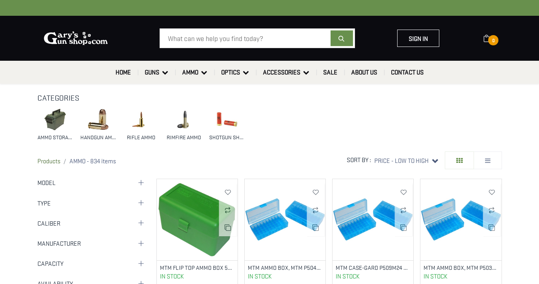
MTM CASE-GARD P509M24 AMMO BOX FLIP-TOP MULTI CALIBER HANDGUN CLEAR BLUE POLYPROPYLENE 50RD (373, 267)
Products (48, 160)
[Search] (342, 38)
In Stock (172, 276)
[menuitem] (123, 72)
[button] (406, 160)
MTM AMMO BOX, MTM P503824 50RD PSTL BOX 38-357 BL (461, 267)
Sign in (418, 38)
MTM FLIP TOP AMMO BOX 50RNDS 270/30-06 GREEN (197, 267)
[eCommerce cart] (491, 38)
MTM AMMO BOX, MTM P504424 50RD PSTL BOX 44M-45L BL (285, 267)
